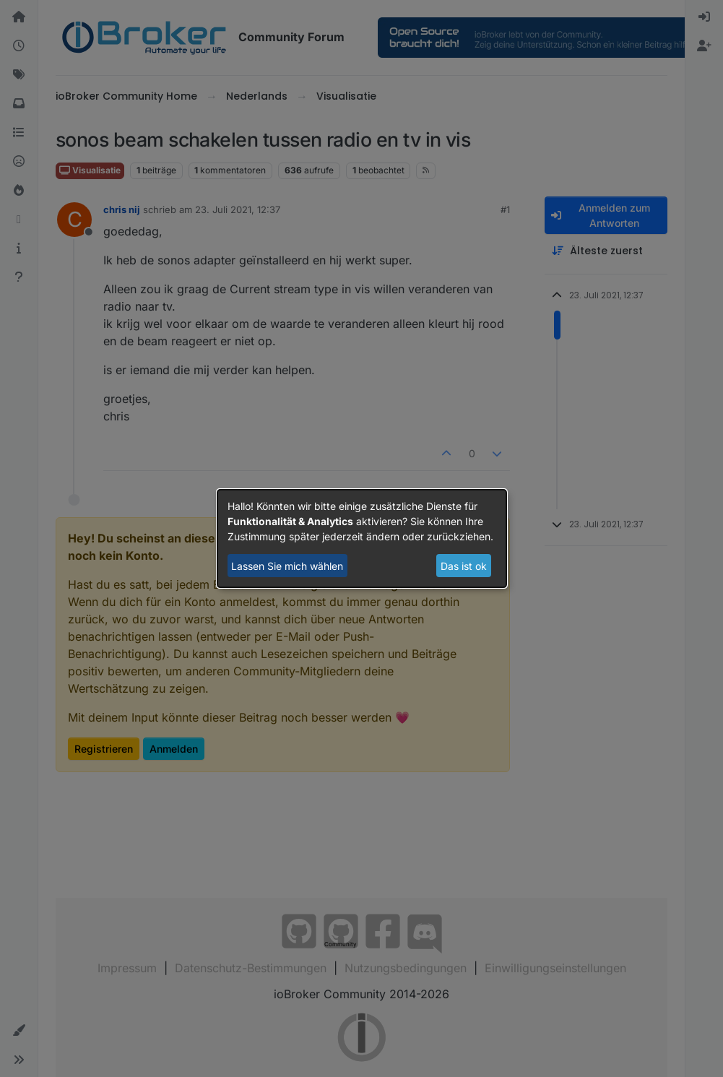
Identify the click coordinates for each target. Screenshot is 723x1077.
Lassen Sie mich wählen (287, 566)
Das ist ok (464, 566)
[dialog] (361, 539)
